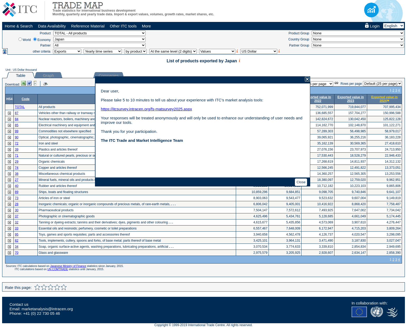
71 (16, 155)
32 (16, 222)
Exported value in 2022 (318, 99)
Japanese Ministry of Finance (68, 266)
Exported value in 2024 (384, 99)
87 (16, 113)
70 (16, 253)
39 (16, 149)
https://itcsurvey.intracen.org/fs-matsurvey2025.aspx (146, 109)
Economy (44, 40)
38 (16, 174)
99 (16, 131)
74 (16, 168)
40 (16, 186)
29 (16, 161)
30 (16, 210)
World (27, 40)
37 (16, 216)
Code (26, 99)
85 (16, 125)
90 (16, 137)
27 (16, 180)
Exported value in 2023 (350, 99)
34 (16, 246)
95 (16, 234)
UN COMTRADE (57, 269)
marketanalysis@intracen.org (47, 309)
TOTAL (20, 107)
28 (16, 204)
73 (16, 198)
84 (16, 119)
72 (16, 143)
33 (16, 228)
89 (16, 192)
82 (16, 240)
